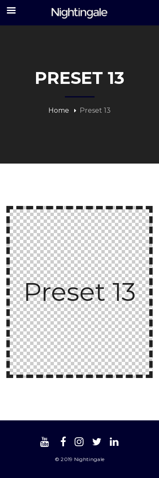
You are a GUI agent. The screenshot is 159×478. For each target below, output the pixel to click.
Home (58, 110)
